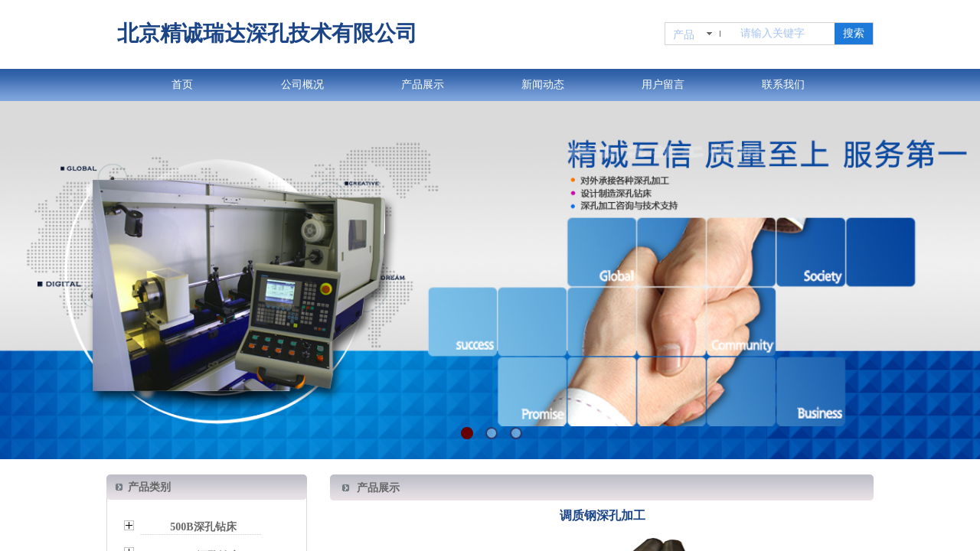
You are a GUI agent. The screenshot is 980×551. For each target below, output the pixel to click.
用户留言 (663, 84)
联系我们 (783, 84)
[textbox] (784, 34)
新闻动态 (542, 84)
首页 (182, 84)
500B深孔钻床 (203, 527)
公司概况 (302, 84)
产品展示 (422, 84)
